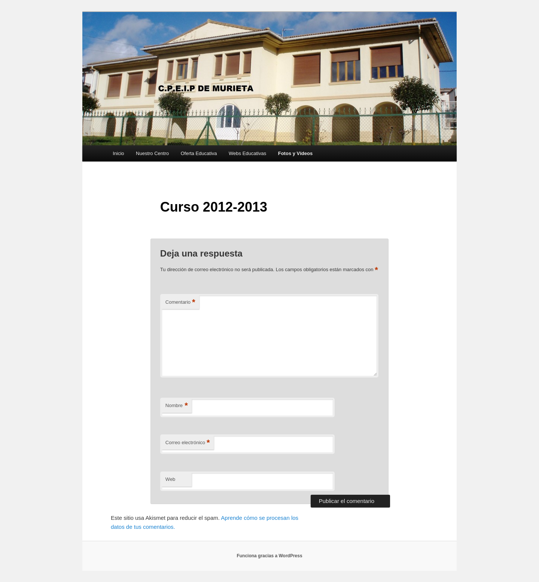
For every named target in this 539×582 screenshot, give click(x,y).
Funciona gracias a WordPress (269, 555)
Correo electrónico (187, 442)
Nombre (176, 405)
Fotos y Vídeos (295, 153)
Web (170, 479)
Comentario (180, 302)
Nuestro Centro (152, 153)
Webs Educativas (247, 153)
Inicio (118, 153)
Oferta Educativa (199, 153)
